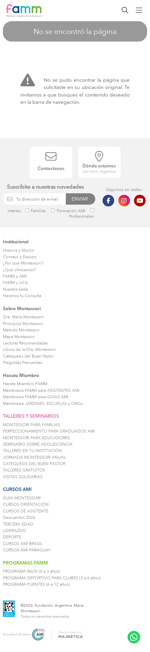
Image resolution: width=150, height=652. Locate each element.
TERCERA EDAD (18, 524)
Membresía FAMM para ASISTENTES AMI (41, 390)
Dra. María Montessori (23, 317)
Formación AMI (68, 210)
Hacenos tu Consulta (22, 296)
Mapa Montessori (19, 337)
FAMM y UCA (15, 283)
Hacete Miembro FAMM (25, 384)
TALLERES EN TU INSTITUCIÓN (32, 451)
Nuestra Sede (15, 289)
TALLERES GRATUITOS (24, 470)
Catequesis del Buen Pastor (28, 356)
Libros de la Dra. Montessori (29, 349)
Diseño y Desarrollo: (71, 633)
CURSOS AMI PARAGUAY (26, 550)
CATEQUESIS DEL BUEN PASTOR (34, 464)
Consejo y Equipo (20, 257)
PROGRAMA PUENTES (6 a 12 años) (36, 584)
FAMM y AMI (15, 276)
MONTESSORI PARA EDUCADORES (36, 438)
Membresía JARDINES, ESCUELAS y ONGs (43, 403)
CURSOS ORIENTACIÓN (26, 504)
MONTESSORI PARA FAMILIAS (31, 425)
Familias (35, 210)
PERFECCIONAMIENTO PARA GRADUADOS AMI (49, 431)
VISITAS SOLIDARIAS (23, 477)
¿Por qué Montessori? (23, 263)
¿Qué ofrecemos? (19, 270)
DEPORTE (12, 537)
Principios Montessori (23, 323)
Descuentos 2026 (19, 517)
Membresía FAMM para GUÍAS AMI (35, 397)
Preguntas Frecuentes (22, 362)
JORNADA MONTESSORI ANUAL (34, 457)
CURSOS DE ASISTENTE (25, 511)
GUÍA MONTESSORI (22, 498)
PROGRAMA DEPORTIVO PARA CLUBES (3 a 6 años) (51, 578)
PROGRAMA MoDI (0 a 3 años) (31, 571)
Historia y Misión (18, 250)
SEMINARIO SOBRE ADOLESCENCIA (38, 444)
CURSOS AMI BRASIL (23, 544)
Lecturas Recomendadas (25, 343)
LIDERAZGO (14, 530)
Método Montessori (21, 330)
